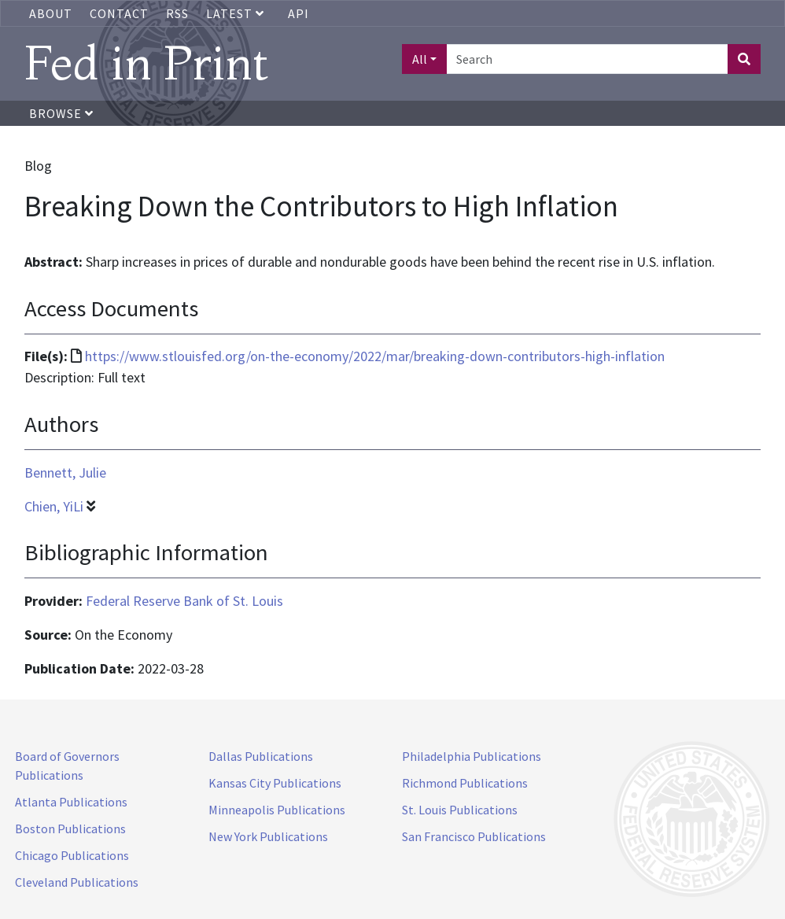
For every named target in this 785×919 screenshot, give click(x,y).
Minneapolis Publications (276, 810)
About (50, 13)
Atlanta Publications (71, 802)
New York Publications (268, 836)
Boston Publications (70, 828)
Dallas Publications (260, 756)
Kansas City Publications (274, 783)
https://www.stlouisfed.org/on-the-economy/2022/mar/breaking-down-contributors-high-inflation (375, 356)
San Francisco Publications (474, 836)
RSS (177, 13)
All (419, 59)
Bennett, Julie (65, 472)
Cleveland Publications (76, 882)
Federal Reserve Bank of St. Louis (184, 601)
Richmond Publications (465, 783)
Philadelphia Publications (471, 756)
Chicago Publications (72, 855)
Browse (61, 113)
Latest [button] (236, 13)
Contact (119, 13)
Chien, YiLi (53, 506)
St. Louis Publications (460, 810)
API (298, 13)
